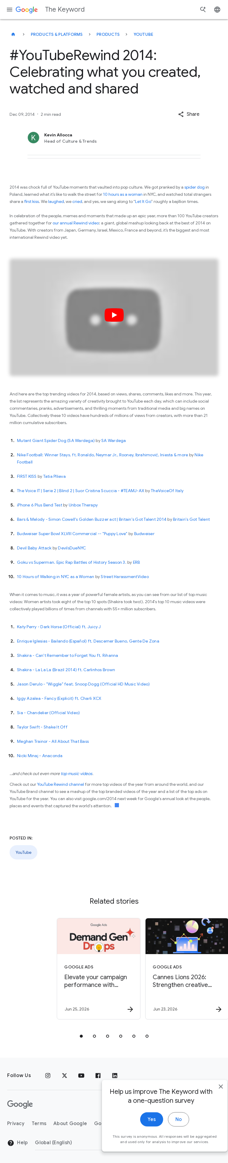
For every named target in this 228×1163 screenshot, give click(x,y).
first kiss (31, 201)
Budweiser (144, 533)
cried (77, 201)
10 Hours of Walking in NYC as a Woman (55, 576)
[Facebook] (98, 1075)
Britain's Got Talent (191, 519)
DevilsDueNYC (72, 548)
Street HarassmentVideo (125, 576)
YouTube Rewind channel (60, 784)
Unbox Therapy (83, 505)
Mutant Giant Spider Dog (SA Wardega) (56, 440)
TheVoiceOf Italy (167, 490)
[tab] (81, 1036)
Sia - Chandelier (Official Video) (48, 712)
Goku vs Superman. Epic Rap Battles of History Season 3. (71, 562)
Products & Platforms (57, 34)
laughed (56, 201)
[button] (189, 114)
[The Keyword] (13, 34)
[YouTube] (81, 1075)
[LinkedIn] (115, 1075)
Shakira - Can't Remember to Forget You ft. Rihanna (67, 655)
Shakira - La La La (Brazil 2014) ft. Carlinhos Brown (66, 669)
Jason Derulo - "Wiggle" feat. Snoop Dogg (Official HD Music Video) (83, 684)
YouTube (144, 34)
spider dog (194, 187)
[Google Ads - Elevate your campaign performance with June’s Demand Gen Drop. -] (69, 968)
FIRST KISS (27, 476)
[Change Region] (83, 1143)
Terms (39, 1124)
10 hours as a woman (123, 194)
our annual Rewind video (76, 223)
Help (17, 1143)
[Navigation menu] (10, 10)
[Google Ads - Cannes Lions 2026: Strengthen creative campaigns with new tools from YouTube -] (157, 968)
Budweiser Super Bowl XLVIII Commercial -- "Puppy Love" (72, 533)
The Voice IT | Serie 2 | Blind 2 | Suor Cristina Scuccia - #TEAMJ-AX (80, 490)
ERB (136, 562)
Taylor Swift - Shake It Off (42, 727)
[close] (209, 1105)
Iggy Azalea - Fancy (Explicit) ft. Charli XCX (59, 698)
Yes (140, 1138)
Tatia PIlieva (54, 476)
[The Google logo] (20, 1104)
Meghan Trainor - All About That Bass (53, 741)
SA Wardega (113, 440)
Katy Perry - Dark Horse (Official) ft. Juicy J (59, 626)
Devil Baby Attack (34, 548)
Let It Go (143, 201)
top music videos (76, 773)
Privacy (16, 1124)
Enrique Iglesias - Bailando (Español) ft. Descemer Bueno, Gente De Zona (88, 641)
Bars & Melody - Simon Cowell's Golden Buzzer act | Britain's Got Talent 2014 (91, 519)
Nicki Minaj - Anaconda (40, 755)
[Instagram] (48, 1075)
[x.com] (64, 1075)
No (167, 1138)
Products (108, 34)
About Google (70, 1124)
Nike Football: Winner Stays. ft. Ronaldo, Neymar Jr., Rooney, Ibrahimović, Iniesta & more (102, 455)
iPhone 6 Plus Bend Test (39, 505)
